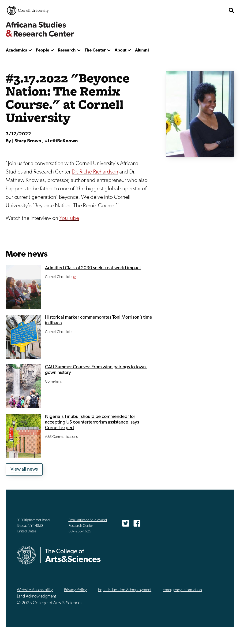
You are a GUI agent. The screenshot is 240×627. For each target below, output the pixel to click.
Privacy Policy (75, 590)
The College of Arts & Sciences (198, 10)
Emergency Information (182, 590)
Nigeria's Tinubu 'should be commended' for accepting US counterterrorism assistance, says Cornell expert (92, 422)
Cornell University (28, 10)
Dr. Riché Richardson (95, 172)
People (42, 50)
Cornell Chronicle (58, 277)
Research (67, 50)
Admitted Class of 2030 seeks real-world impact (93, 268)
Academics (16, 50)
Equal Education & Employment (124, 590)
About (120, 50)
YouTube (69, 218)
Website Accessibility (35, 590)
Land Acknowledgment (36, 596)
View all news (24, 469)
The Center (95, 50)
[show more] (30, 50)
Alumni (142, 50)
